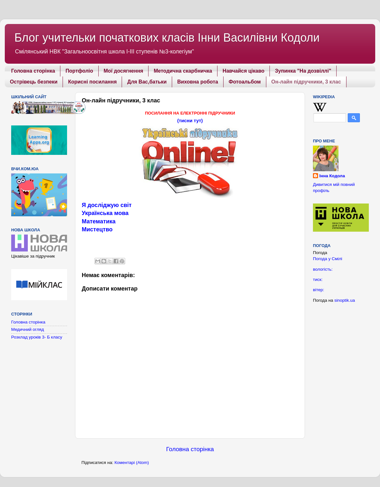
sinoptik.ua (344, 300)
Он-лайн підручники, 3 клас (306, 81)
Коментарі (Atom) (131, 462)
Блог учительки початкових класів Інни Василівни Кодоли (167, 37)
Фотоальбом (245, 81)
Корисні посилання (92, 81)
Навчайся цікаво (243, 71)
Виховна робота (197, 81)
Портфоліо (79, 71)
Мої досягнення (123, 71)
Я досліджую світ (107, 205)
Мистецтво (97, 229)
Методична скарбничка (183, 71)
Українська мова (105, 213)
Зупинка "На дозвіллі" (303, 71)
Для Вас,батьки (146, 81)
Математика (99, 221)
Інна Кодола (332, 175)
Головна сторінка (33, 71)
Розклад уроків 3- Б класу (36, 337)
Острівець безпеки (33, 81)
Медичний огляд (27, 329)
